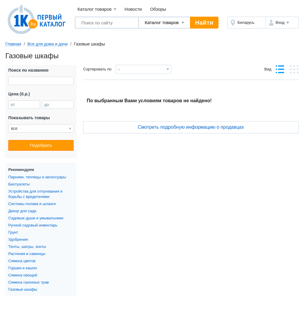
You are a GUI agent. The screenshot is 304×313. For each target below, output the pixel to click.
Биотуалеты (19, 184)
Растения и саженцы (26, 253)
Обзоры (158, 9)
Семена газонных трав (28, 282)
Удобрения (18, 239)
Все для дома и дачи (47, 44)
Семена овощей (22, 275)
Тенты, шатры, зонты (27, 246)
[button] (282, 22)
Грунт (13, 232)
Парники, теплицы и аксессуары (37, 177)
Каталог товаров (96, 9)
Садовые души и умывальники (35, 218)
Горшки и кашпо (22, 268)
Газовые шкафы (22, 289)
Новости (133, 9)
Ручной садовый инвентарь (33, 225)
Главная (13, 44)
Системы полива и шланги (32, 204)
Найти (204, 22)
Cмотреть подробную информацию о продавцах (191, 127)
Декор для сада (22, 211)
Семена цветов (22, 261)
